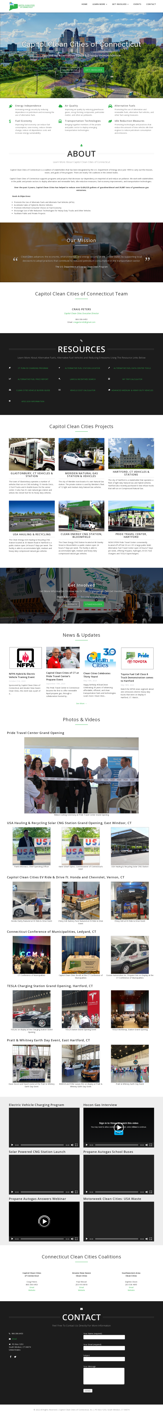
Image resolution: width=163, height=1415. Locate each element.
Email (32, 1287)
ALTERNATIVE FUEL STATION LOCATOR (82, 368)
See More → (81, 703)
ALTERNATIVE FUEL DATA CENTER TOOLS (132, 368)
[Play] (12, 1145)
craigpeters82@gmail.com (84, 322)
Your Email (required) (104, 1346)
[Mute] (72, 1145)
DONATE (72, 604)
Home (84, 4)
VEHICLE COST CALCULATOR (82, 390)
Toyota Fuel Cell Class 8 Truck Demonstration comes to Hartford (137, 677)
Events (137, 4)
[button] (119, 1128)
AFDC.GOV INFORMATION (33, 401)
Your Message (104, 1375)
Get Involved (120, 4)
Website (31, 1290)
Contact (151, 4)
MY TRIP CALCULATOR (132, 379)
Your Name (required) (104, 1335)
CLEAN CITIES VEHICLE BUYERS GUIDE (33, 390)
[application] (44, 1127)
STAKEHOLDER (93, 604)
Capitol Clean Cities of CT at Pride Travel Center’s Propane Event (62, 676)
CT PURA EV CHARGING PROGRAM (33, 368)
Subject (104, 1357)
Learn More (100, 4)
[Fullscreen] (76, 1145)
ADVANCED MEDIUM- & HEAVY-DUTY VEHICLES (132, 390)
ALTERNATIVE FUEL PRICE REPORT (33, 379)
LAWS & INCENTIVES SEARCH (83, 379)
